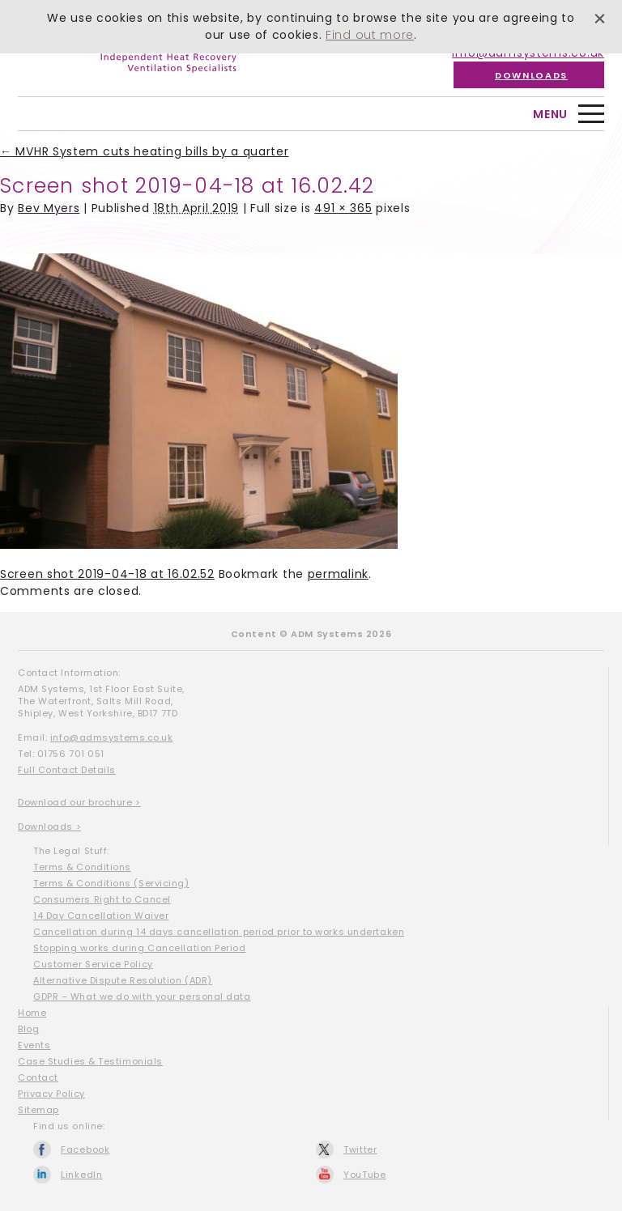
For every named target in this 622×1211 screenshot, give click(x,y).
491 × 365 (343, 208)
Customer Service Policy (93, 964)
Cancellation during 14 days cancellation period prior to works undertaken (218, 931)
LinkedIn (82, 1174)
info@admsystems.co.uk (111, 737)
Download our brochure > (79, 802)
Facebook (85, 1149)
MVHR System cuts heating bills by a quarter (144, 151)
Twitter (360, 1149)
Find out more (370, 35)
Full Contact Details (67, 769)
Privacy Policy (51, 1093)
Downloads (531, 75)
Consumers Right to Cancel (102, 899)
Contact (38, 1077)
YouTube (364, 1174)
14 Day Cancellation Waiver (100, 915)
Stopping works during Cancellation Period (139, 947)
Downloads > (49, 826)
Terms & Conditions (82, 866)
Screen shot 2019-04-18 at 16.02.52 (107, 574)
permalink (338, 574)
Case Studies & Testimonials (90, 1061)
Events (34, 1045)
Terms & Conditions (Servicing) (111, 883)
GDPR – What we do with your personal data (142, 996)
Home (32, 1012)
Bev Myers (48, 208)
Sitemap (38, 1109)
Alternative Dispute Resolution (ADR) (122, 980)
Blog (28, 1028)
